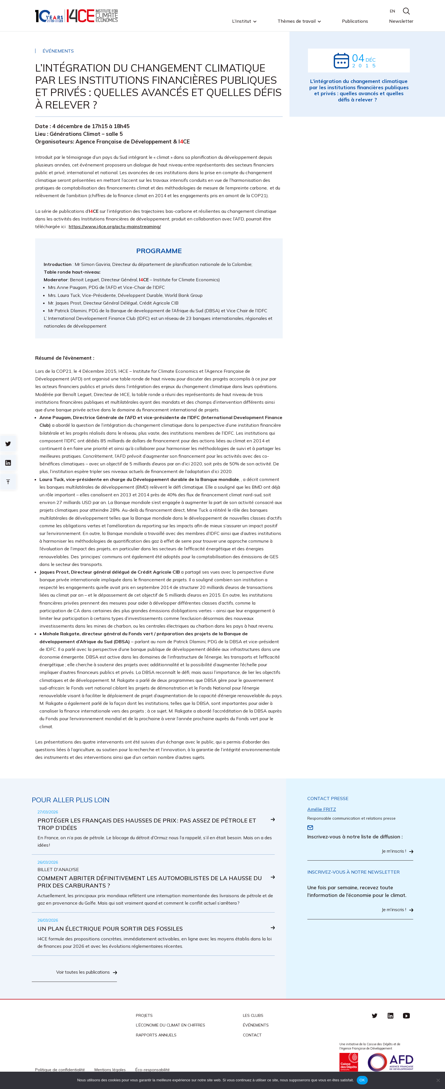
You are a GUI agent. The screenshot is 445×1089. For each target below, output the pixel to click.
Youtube (406, 1015)
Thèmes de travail (297, 21)
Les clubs (253, 1015)
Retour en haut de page (8, 482)
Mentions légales (110, 1070)
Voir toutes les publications (82, 972)
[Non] (438, 1080)
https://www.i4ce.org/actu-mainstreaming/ (115, 226)
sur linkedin (8, 463)
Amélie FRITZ (321, 809)
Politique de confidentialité (60, 1070)
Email (310, 827)
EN (392, 11)
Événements (256, 1025)
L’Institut (241, 21)
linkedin (390, 1015)
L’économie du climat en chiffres (170, 1025)
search (406, 11)
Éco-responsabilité (152, 1070)
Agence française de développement (390, 1062)
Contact (252, 1035)
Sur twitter (8, 444)
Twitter (374, 1015)
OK (362, 1080)
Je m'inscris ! (393, 851)
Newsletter (401, 21)
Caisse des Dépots (348, 1062)
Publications (355, 21)
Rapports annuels (156, 1035)
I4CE (77, 15)
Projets (144, 1015)
